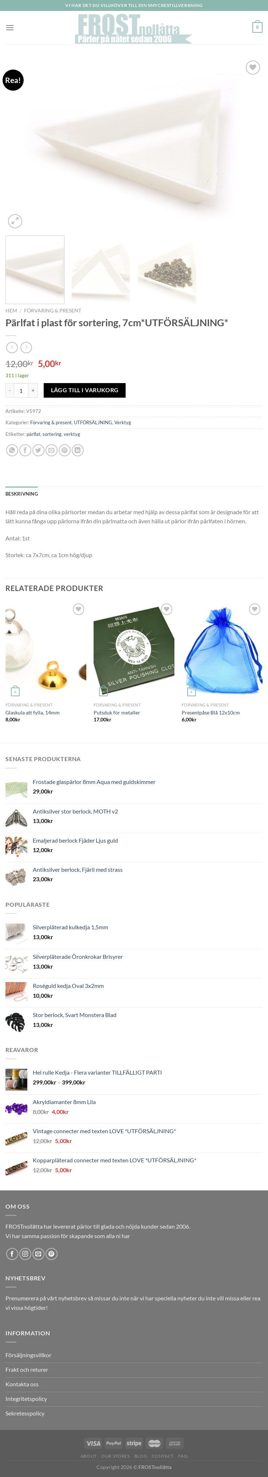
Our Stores (115, 1456)
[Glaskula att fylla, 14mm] (45, 650)
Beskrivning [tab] (21, 494)
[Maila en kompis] (52, 450)
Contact (163, 1456)
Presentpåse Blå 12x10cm (211, 712)
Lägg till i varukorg (85, 390)
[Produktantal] (21, 390)
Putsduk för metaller (117, 712)
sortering (52, 434)
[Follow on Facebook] (12, 1254)
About (88, 1456)
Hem (11, 311)
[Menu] (9, 27)
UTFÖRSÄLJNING (93, 422)
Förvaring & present (52, 311)
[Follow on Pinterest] (52, 1254)
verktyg (72, 434)
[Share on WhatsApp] (12, 450)
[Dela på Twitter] (38, 450)
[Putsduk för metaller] (134, 650)
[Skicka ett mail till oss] (38, 1254)
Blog (140, 1456)
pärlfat (33, 434)
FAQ (183, 1456)
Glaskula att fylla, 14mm (32, 712)
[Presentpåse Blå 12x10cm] (222, 650)
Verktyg (122, 422)
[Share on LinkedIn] (78, 450)
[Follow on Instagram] (25, 1254)
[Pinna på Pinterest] (65, 450)
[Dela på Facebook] (25, 450)
